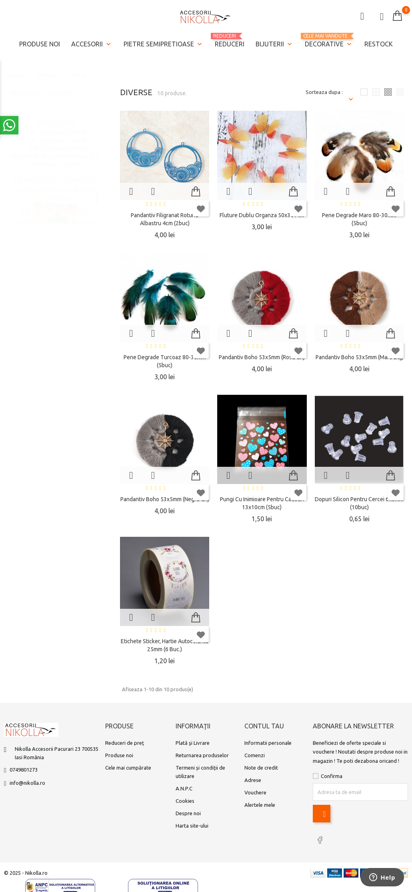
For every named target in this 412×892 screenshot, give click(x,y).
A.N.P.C (184, 788)
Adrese (252, 780)
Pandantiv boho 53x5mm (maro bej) (359, 357)
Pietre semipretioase (164, 44)
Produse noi (39, 44)
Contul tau (264, 726)
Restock (378, 44)
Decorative (329, 41)
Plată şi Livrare (193, 743)
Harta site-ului (192, 825)
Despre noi (188, 813)
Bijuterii (275, 44)
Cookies (185, 801)
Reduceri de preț (124, 743)
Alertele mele (259, 805)
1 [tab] (97, 191)
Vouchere (255, 792)
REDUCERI (229, 40)
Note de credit (261, 767)
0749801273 (24, 769)
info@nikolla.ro (27, 783)
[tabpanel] (56, 192)
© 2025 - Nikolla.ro (26, 873)
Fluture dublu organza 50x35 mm (262, 215)
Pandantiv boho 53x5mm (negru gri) (164, 499)
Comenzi (254, 755)
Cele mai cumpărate (128, 767)
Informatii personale (268, 743)
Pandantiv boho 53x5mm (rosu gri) (262, 357)
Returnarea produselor (202, 755)
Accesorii (91, 44)
